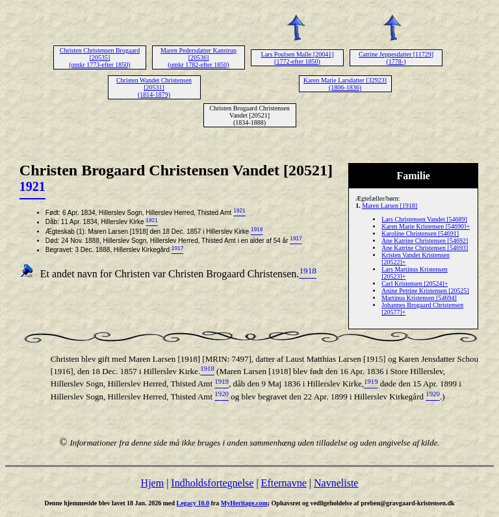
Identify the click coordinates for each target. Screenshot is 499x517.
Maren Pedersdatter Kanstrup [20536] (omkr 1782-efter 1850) (198, 57)
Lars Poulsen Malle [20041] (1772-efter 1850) (297, 58)
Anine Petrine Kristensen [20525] (425, 290)
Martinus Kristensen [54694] (419, 297)
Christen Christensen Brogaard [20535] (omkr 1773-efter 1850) (100, 57)
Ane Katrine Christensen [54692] (424, 240)
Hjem (152, 482)
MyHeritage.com (244, 503)
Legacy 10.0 (192, 503)
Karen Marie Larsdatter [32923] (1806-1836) (345, 84)
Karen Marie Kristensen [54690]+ (425, 226)
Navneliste (336, 482)
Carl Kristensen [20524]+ (414, 283)
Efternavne (284, 482)
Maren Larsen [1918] (389, 205)
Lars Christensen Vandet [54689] (424, 219)
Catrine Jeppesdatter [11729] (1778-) (396, 58)
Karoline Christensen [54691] (420, 233)
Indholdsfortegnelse (212, 482)
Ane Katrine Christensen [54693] (424, 247)
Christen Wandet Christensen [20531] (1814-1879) (154, 87)
